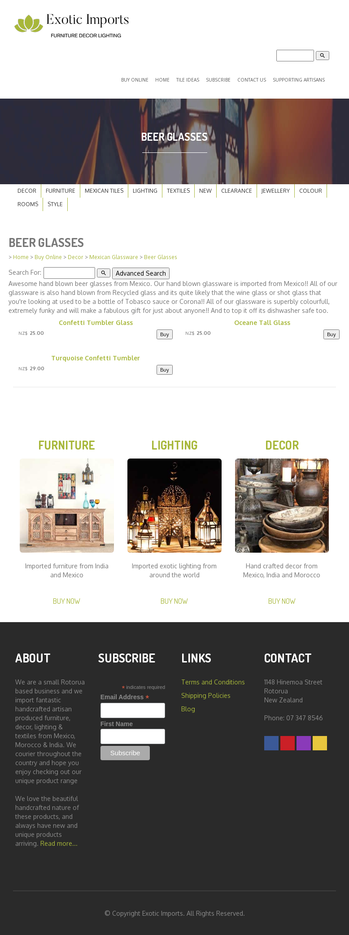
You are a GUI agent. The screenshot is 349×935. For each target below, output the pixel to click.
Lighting (145, 189)
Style (55, 202)
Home (162, 79)
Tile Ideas (187, 79)
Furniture (60, 189)
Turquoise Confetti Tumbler (95, 356)
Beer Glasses (160, 256)
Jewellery (276, 189)
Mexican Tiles (104, 189)
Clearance (236, 189)
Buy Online (134, 79)
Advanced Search (140, 272)
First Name (116, 723)
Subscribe (218, 79)
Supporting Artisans (299, 79)
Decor (26, 189)
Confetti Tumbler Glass (96, 321)
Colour (310, 189)
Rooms (27, 202)
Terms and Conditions (213, 681)
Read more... (59, 842)
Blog (188, 708)
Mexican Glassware (113, 256)
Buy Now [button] (66, 599)
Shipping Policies (206, 694)
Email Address (124, 696)
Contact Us (251, 79)
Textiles (178, 189)
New (205, 189)
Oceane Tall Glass (262, 321)
